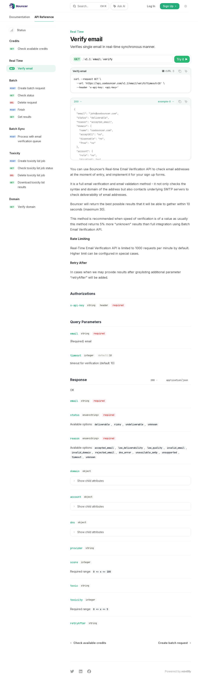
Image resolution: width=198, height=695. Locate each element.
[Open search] (89, 6)
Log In (151, 6)
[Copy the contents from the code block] (179, 71)
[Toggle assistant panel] (119, 6)
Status (17, 30)
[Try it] (182, 59)
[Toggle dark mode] (186, 6)
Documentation (19, 18)
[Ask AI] (186, 71)
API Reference (44, 18)
